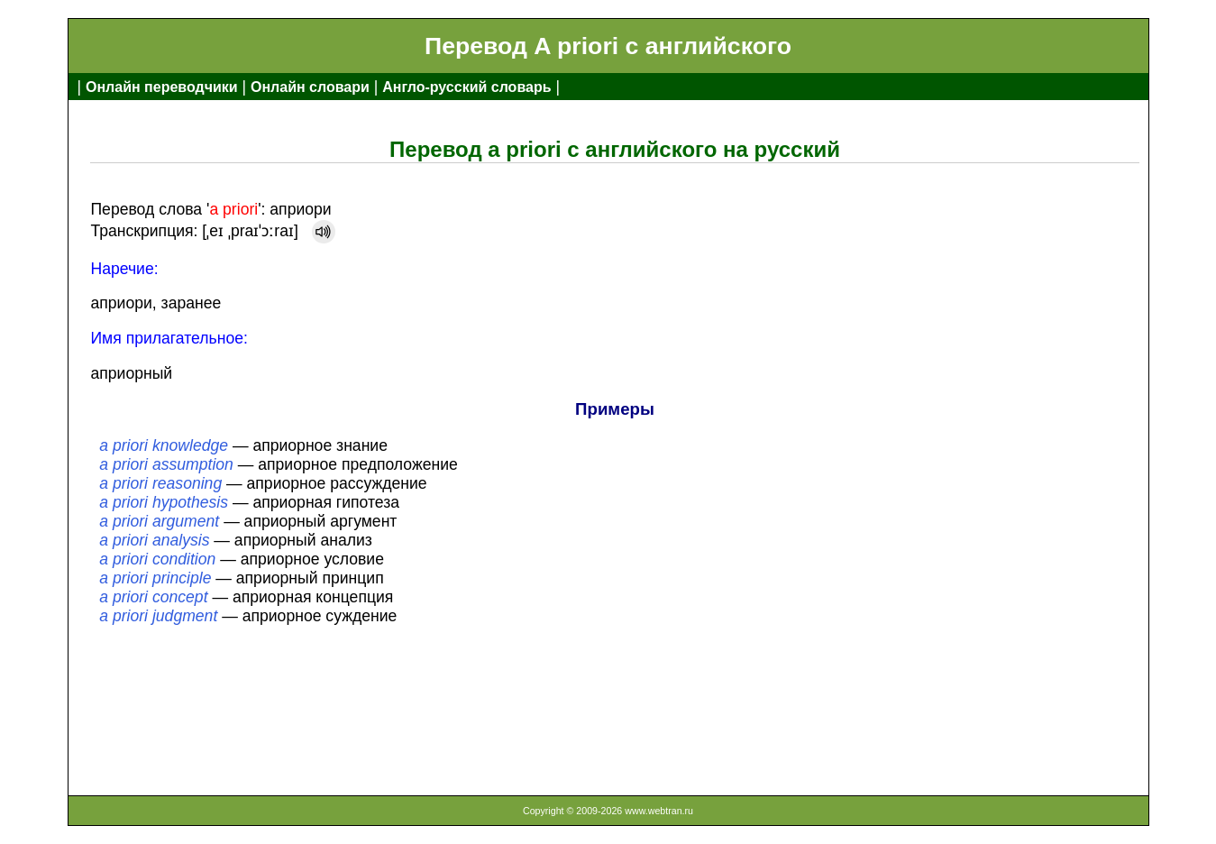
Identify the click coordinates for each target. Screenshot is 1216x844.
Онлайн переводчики (162, 87)
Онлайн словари (310, 87)
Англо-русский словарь (466, 87)
